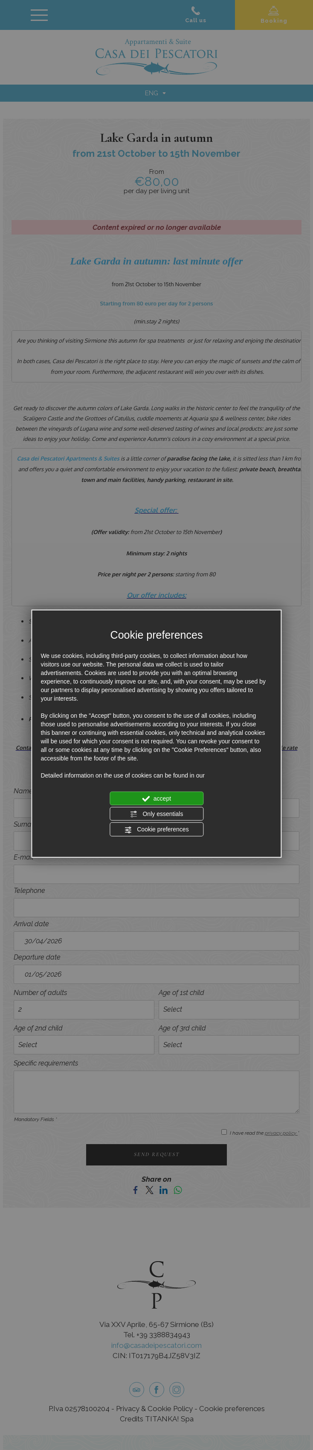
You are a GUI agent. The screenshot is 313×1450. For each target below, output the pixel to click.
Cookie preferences (156, 830)
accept (156, 798)
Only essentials (156, 814)
